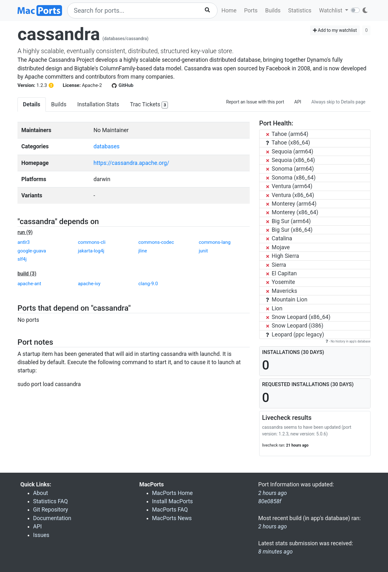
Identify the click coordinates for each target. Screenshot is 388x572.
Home (228, 10)
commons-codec (156, 242)
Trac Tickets (149, 105)
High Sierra (282, 256)
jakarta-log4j (91, 251)
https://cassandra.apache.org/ (131, 163)
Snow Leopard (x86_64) (298, 317)
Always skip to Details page (338, 101)
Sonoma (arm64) (290, 169)
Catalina (279, 238)
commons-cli (92, 242)
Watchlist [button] (331, 10)
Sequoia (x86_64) (290, 160)
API (297, 101)
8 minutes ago (275, 551)
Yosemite (280, 282)
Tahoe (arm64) (287, 134)
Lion (274, 308)
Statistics (299, 10)
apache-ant (29, 283)
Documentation (52, 518)
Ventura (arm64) (289, 186)
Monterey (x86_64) (292, 212)
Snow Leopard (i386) (294, 325)
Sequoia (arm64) (289, 151)
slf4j (22, 259)
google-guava (31, 251)
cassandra (58, 34)
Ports (251, 10)
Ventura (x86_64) (290, 195)
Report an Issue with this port (255, 101)
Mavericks (281, 291)
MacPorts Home (172, 493)
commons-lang (215, 242)
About (40, 493)
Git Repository (50, 509)
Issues (41, 535)
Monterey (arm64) (291, 204)
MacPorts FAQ (170, 509)
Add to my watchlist (335, 30)
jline (142, 251)
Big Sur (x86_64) (289, 230)
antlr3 (23, 242)
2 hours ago (272, 526)
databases (107, 146)
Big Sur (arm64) (288, 221)
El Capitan (281, 273)
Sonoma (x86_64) (290, 177)
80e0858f (269, 501)
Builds (273, 10)
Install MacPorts (172, 501)
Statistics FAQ (50, 501)
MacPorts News (172, 518)
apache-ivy (89, 283)
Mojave (278, 247)
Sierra (276, 265)
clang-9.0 (148, 283)
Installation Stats (98, 104)
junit (203, 251)
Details (31, 104)
